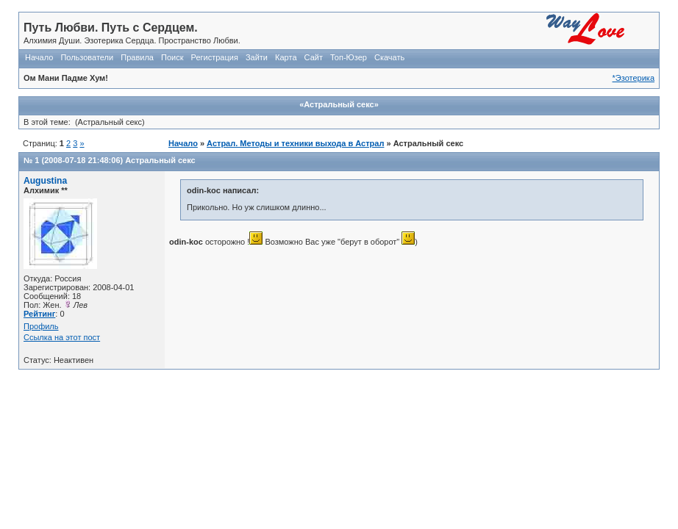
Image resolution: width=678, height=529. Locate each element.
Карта (285, 57)
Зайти (257, 57)
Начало (39, 57)
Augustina (45, 181)
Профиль (41, 326)
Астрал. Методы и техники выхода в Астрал (295, 143)
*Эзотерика (633, 77)
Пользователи (86, 57)
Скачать (389, 57)
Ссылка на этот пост (62, 337)
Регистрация (214, 57)
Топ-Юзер (348, 57)
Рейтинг (39, 313)
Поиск (172, 57)
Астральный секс (160, 160)
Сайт (313, 57)
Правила (137, 57)
